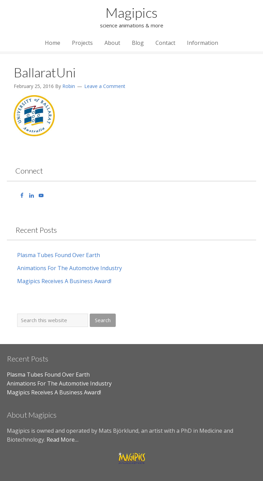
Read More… (62, 439)
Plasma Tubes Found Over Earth (58, 255)
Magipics (131, 12)
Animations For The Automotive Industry (69, 268)
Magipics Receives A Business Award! (64, 281)
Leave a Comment (104, 86)
